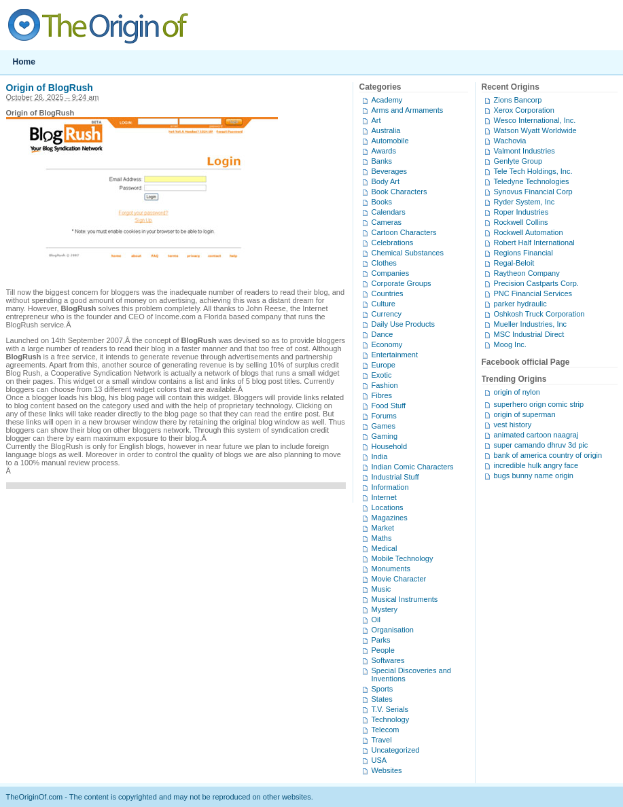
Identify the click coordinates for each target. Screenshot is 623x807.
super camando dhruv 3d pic (541, 445)
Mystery (385, 609)
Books (382, 202)
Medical (384, 548)
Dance (382, 334)
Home (24, 62)
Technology (391, 719)
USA (379, 760)
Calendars (389, 212)
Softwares (388, 660)
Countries (388, 293)
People (383, 650)
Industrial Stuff (395, 477)
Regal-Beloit (514, 263)
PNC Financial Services (533, 293)
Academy (387, 100)
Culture (383, 304)
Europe (383, 365)
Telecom (385, 729)
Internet (384, 497)
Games (383, 426)
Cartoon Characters (404, 232)
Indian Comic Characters (413, 467)
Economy (387, 344)
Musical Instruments (405, 599)
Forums (384, 416)
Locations (388, 507)
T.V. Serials (390, 709)
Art (376, 120)
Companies (391, 273)
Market (383, 528)
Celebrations (393, 242)
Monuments (391, 568)
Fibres (382, 395)
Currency (387, 314)
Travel (382, 740)
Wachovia (510, 141)
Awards (384, 151)
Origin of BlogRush (49, 87)
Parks (381, 640)
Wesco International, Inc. (535, 120)
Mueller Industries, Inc (530, 324)
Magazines (390, 518)
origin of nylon (517, 392)
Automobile (390, 141)
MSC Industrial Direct (529, 334)
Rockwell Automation (528, 232)
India (380, 456)
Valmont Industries (524, 151)
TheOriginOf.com (312, 25)
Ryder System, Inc (524, 202)
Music (381, 589)
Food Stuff (389, 405)
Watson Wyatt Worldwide (535, 130)
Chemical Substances (408, 253)
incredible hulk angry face (536, 465)
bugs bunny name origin (533, 475)
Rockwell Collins (521, 222)
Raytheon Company (527, 273)
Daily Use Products (403, 324)
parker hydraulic (520, 304)
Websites (387, 770)
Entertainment (395, 355)
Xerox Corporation (524, 110)
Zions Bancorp (518, 100)
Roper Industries (521, 212)
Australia (386, 130)
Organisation (393, 630)
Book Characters (399, 191)
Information (390, 487)
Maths (382, 538)
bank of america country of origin (548, 455)
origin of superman (525, 414)
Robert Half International (534, 242)
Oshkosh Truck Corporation (539, 314)
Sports (382, 689)
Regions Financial (523, 253)
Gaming (385, 436)
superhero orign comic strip (539, 404)
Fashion (385, 385)
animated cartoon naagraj (536, 435)
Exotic (382, 375)
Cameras (387, 222)
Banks (382, 161)
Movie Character (399, 579)
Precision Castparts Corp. (536, 283)
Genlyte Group (518, 161)
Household (390, 446)
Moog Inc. (510, 344)
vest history (513, 424)
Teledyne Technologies (531, 181)
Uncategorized (396, 750)
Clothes (384, 263)
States (382, 699)
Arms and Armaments (408, 110)
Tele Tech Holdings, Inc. (533, 171)
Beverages (390, 171)
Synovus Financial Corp (533, 191)
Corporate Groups (401, 283)
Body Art (386, 181)
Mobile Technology (402, 558)
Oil (376, 619)
